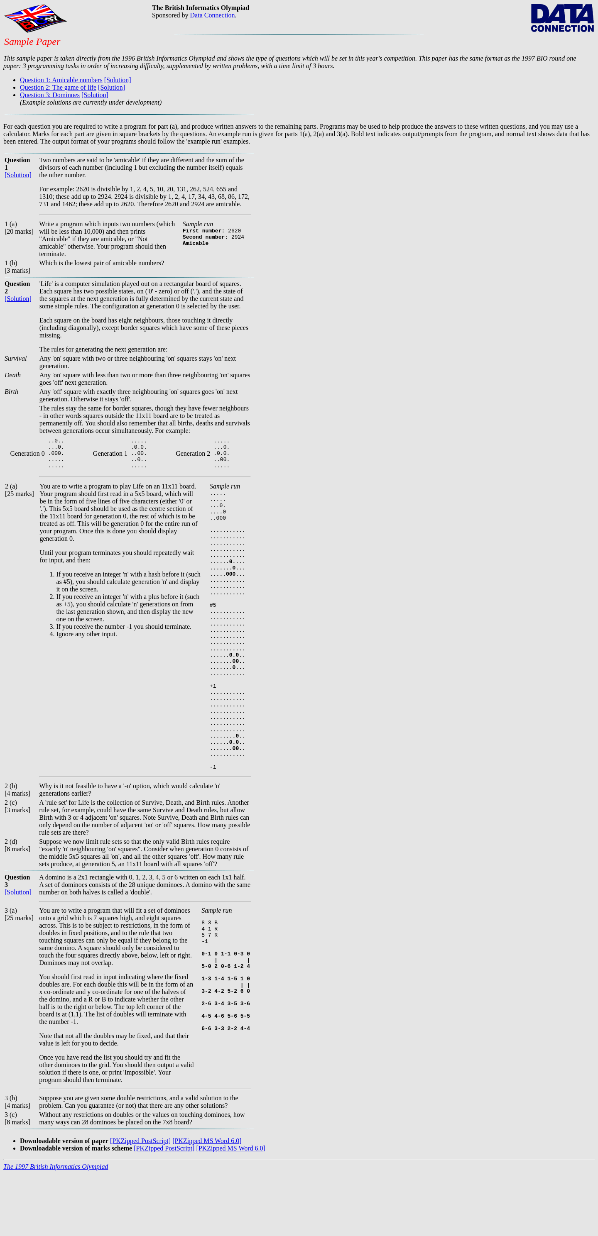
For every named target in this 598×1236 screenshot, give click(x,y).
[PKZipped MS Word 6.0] (206, 1203)
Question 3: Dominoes (50, 94)
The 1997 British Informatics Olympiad (55, 1228)
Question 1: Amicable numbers (61, 79)
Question (17, 283)
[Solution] (117, 79)
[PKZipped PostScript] (140, 1203)
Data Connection (212, 15)
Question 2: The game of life (58, 87)
